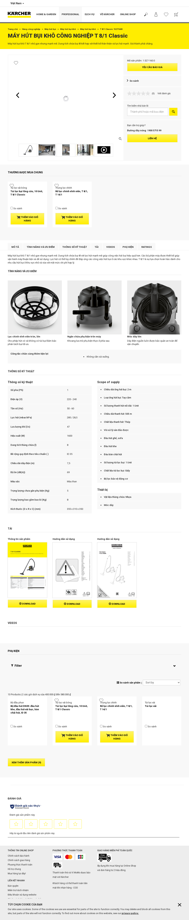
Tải (97, 256)
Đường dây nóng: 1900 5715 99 (144, 130)
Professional (70, 14)
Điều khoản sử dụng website (22, 850)
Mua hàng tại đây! (17, 829)
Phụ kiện (128, 256)
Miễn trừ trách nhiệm (18, 846)
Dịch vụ (89, 14)
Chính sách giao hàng (19, 816)
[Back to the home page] (21, 14)
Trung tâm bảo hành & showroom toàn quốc (72, 875)
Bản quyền (13, 842)
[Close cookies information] (179, 904)
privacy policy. (130, 913)
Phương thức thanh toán (20, 820)
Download (27, 577)
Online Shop (128, 14)
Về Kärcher (107, 14)
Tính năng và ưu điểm (41, 256)
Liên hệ (152, 138)
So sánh (134, 80)
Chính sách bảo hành (18, 811)
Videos (110, 256)
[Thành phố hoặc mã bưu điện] (147, 112)
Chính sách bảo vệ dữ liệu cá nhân (25, 855)
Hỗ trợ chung (14, 825)
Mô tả (15, 256)
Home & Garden (46, 14)
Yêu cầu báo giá (152, 67)
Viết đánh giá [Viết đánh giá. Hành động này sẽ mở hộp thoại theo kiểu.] (163, 93)
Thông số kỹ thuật (74, 256)
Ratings (146, 256)
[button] (17, 95)
